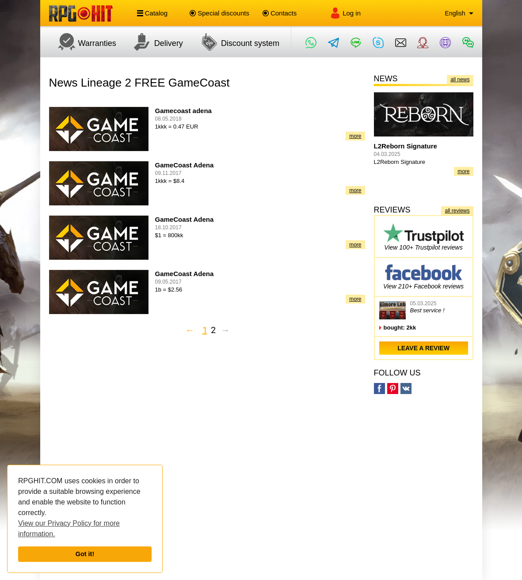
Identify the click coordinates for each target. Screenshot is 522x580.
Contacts (280, 13)
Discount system (235, 42)
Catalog (152, 13)
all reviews (457, 211)
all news (459, 79)
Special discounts (219, 13)
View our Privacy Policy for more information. (69, 528)
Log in (345, 13)
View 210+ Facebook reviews (423, 275)
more (355, 136)
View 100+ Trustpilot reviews (424, 236)
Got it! (85, 553)
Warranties (82, 42)
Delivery (154, 42)
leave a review (423, 348)
